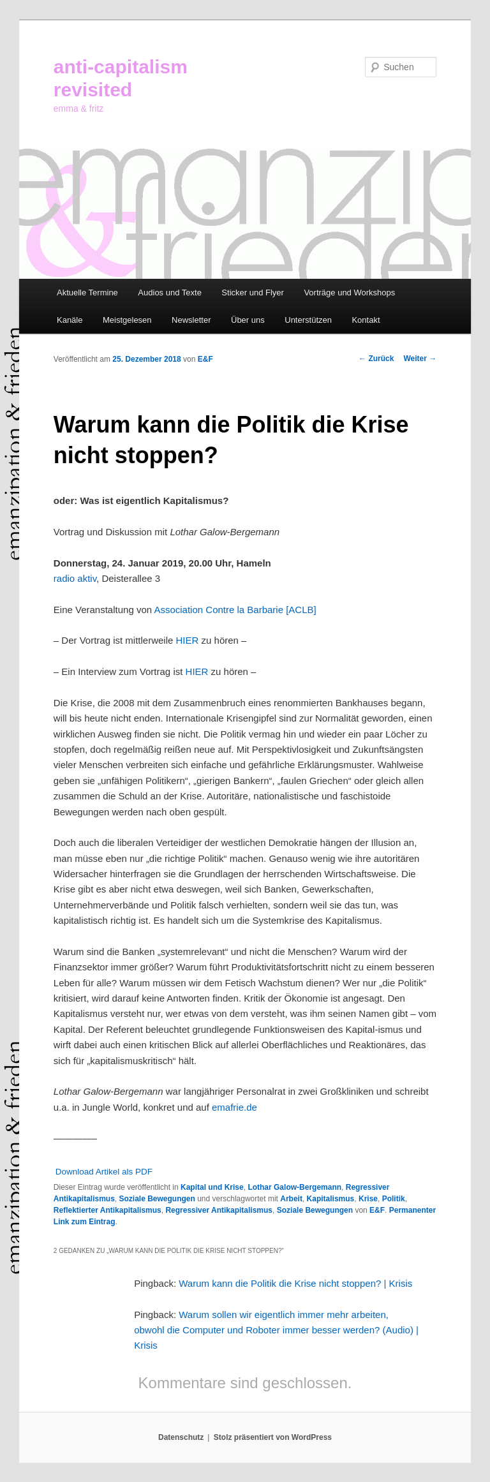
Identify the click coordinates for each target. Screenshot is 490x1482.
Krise (368, 1198)
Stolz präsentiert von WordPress (273, 1437)
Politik (393, 1198)
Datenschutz (181, 1437)
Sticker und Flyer (252, 292)
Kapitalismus (331, 1198)
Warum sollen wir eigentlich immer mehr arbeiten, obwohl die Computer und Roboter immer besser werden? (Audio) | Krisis (276, 1330)
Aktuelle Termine (87, 292)
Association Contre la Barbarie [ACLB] (235, 609)
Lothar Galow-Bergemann (294, 1187)
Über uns (248, 320)
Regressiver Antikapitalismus (218, 1210)
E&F (205, 359)
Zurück (376, 358)
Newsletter (191, 320)
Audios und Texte (170, 292)
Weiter (419, 358)
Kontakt (366, 320)
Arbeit (291, 1198)
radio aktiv (75, 578)
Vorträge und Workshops (349, 292)
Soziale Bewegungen (157, 1198)
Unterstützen (308, 320)
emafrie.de (234, 1107)
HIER (187, 640)
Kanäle (69, 320)
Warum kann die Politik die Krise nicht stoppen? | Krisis (295, 1283)
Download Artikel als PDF (104, 1171)
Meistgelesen (127, 320)
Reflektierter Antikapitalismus (107, 1210)
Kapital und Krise (212, 1187)
